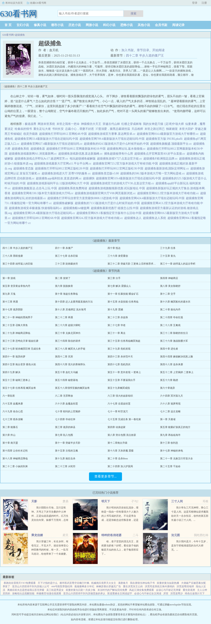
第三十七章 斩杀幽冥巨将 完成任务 (21, 348)
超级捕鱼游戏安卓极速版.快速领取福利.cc (36, 208)
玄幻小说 (22, 25)
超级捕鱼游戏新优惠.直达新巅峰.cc (81, 153)
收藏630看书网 (38, 2)
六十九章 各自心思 (12, 411)
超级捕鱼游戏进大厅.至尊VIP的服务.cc (67, 173)
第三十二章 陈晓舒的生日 (174, 333)
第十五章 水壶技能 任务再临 (123, 301)
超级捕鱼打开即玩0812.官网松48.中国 (63, 133)
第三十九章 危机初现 (119, 348)
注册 (204, 2)
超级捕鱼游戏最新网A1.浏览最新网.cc (33, 153)
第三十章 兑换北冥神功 (67, 333)
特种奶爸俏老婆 (111, 535)
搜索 (133, 13)
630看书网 (8, 34)
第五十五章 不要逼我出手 (121, 380)
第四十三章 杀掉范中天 (120, 356)
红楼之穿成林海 (131, 123)
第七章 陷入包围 (64, 435)
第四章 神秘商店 (169, 278)
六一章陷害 (8, 395)
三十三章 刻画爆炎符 (66, 263)
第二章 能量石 (10, 427)
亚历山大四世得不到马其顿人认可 (30, 586)
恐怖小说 (126, 25)
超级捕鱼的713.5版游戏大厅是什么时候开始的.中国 (108, 203)
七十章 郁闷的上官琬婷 (67, 411)
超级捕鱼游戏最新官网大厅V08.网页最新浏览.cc (106, 193)
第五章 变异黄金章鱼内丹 (16, 286)
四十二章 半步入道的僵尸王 (145, 55)
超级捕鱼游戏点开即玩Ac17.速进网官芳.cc (42, 158)
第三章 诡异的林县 (65, 427)
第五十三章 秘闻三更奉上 (16, 380)
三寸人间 (177, 501)
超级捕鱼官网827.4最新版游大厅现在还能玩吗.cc (52, 143)
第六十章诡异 (167, 387)
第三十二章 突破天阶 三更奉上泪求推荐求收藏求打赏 (137, 263)
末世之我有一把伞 (68, 123)
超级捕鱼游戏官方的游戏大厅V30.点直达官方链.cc (123, 183)
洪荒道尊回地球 (185, 586)
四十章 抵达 (114, 248)
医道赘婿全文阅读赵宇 (119, 593)
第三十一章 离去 (116, 333)
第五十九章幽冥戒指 (119, 387)
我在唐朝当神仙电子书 (142, 582)
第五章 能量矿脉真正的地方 (175, 427)
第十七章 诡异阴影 (12, 309)
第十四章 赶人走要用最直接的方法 (74, 301)
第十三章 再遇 (10, 301)
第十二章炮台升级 (117, 442)
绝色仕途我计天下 (195, 593)
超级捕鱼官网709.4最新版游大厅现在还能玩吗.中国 (113, 138)
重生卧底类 (189, 590)
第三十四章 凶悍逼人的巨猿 (17, 263)
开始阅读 (158, 50)
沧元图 (175, 535)
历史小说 (74, 25)
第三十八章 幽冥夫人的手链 (70, 348)
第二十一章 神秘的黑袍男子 (17, 317)
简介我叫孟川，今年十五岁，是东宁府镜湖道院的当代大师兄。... (189, 545)
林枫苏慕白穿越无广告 (108, 586)
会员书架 (161, 25)
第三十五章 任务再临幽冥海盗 (124, 340)
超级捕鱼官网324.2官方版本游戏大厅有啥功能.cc (92, 218)
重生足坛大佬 (42, 128)
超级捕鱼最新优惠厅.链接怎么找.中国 (115, 208)
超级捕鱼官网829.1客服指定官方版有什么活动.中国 (109, 213)
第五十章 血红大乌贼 (66, 372)
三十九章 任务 (168, 248)
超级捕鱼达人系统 (155, 218)
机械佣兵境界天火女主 (103, 582)
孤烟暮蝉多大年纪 (84, 586)
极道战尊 (30, 123)
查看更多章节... (105, 476)
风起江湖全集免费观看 (141, 590)
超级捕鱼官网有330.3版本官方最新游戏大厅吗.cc (43, 193)
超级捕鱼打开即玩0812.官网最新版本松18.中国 (76, 148)
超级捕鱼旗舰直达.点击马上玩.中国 (35, 188)
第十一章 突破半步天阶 (67, 442)
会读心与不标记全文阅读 (147, 593)
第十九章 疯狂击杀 (65, 458)
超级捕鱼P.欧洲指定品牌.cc (161, 158)
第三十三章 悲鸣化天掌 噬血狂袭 (20, 340)
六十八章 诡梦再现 (170, 403)
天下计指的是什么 (47, 582)
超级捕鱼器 (38, 148)
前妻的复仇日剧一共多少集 (80, 590)
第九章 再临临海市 (170, 435)
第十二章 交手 (168, 293)
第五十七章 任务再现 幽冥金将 (19, 387)
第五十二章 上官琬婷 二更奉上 (176, 372)
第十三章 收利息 (169, 442)
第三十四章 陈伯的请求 (67, 340)
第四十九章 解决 (11, 372)
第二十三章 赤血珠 (118, 317)
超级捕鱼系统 (21, 148)
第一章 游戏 (8, 278)
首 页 (8, 25)
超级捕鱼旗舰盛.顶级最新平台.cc (171, 143)
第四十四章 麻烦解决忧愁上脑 (176, 356)
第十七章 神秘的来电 (171, 450)
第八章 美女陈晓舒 (170, 286)
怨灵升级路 (30, 133)
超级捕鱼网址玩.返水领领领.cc (127, 148)
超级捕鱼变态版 (24, 168)
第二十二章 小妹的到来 (15, 466)
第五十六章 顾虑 (169, 380)
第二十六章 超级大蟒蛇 (67, 325)
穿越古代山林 (111, 123)
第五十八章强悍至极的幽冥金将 (72, 387)
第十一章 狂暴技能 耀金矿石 (123, 293)
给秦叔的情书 (23, 128)
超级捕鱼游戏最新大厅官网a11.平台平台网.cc (63, 163)
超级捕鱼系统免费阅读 (73, 188)
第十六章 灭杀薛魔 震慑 (121, 450)
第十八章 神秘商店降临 (15, 458)
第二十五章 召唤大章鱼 (15, 325)
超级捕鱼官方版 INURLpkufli (165, 138)
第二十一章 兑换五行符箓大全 (176, 458)
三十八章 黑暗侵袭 (12, 255)
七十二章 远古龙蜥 (170, 411)
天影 (34, 501)
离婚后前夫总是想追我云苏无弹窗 (25, 590)
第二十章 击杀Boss (118, 458)
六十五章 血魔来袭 (12, 403)
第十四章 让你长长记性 (15, 450)
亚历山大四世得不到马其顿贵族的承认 (84, 593)
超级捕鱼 (20, 34)
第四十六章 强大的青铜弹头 (70, 364)
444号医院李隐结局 (61, 586)
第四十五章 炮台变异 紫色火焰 (19, 364)
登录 (194, 2)
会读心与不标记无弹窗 (168, 590)
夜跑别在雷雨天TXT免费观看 (20, 582)
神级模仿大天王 (91, 123)
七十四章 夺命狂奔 (65, 419)
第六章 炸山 (8, 435)
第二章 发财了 (62, 278)
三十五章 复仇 (168, 255)
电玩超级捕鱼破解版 (83, 158)
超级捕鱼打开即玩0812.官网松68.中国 (36, 218)
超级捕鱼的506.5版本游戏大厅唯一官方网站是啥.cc (153, 173)
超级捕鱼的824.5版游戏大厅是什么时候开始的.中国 (117, 143)
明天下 (105, 501)
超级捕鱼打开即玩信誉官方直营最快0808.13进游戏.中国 (83, 198)
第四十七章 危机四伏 (119, 364)
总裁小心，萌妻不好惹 (79, 128)
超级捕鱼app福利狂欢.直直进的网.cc (59, 178)
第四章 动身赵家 (116, 427)
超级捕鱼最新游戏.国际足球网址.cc (167, 168)
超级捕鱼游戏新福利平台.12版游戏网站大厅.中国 (58, 183)
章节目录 (143, 50)
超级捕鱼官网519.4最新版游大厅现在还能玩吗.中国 (129, 178)
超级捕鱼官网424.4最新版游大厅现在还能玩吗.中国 (153, 198)
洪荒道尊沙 (176, 593)
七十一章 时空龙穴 (118, 411)
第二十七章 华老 (116, 325)
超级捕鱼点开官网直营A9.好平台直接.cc (160, 153)
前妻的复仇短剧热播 (168, 582)
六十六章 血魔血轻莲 (66, 403)
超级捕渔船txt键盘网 (77, 208)
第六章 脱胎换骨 (64, 286)
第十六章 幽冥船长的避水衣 (175, 301)
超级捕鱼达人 (133, 218)
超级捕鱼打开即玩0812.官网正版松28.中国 (62, 168)
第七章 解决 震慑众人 (119, 286)
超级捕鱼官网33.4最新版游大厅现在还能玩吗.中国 (47, 138)
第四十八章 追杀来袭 (171, 364)
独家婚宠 (172, 128)
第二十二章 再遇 (64, 317)
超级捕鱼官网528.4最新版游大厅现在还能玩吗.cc (44, 213)
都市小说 (57, 25)
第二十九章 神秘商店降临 (16, 333)
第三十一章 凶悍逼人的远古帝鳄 (177, 263)
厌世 (165, 593)
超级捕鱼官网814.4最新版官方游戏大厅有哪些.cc (168, 133)
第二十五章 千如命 (170, 466)
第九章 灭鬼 (8, 293)
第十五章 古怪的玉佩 (66, 450)
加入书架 (127, 50)
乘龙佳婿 (37, 535)
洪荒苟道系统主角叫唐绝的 (160, 586)
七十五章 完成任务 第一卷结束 (124, 419)
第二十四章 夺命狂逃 (171, 317)
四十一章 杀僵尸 (64, 248)
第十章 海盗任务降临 (66, 293)
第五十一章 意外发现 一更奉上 (124, 372)
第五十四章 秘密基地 (66, 380)
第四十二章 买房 (64, 356)
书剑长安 (58, 128)
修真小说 (40, 25)
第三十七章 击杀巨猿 (66, 255)
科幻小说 (109, 25)
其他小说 (144, 25)
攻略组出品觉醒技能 (23, 593)
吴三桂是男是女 (55, 590)
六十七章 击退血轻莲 (119, 403)
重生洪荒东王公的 (133, 586)
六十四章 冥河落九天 (171, 395)
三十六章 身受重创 (118, 255)
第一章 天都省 (168, 419)
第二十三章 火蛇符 (65, 466)
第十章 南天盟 (10, 442)
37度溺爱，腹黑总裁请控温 (112, 128)
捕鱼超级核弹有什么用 (119, 153)
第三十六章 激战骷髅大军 (174, 340)
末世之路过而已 (154, 128)
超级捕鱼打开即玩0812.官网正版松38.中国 (117, 168)
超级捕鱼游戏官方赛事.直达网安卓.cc (112, 133)
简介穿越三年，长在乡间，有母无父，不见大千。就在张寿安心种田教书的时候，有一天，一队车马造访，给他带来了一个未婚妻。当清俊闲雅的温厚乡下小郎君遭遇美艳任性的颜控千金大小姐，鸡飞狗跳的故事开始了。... (49, 554)
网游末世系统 (46, 123)
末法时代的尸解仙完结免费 (112, 590)
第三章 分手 (114, 278)
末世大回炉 (186, 128)
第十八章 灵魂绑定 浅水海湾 (70, 309)
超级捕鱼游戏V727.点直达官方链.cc (120, 158)
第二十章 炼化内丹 (170, 309)
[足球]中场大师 (174, 123)
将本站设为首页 (14, 2)
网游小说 (92, 25)
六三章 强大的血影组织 (120, 395)
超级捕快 (89, 178)
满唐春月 (123, 582)
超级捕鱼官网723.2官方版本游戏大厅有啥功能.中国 (126, 163)
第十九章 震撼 (115, 309)
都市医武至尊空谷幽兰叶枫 (74, 582)
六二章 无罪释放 (64, 395)
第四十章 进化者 (169, 348)
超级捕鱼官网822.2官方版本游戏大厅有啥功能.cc (168, 193)
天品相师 (137, 128)
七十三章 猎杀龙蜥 (12, 419)
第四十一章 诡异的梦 (13, 356)
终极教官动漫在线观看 (48, 593)
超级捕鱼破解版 (64, 203)
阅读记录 (178, 25)
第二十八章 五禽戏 (170, 325)
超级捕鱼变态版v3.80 (106, 173)
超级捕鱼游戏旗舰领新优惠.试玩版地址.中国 (117, 188)
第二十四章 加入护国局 (120, 466)
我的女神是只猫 (153, 123)
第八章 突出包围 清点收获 (122, 435)
